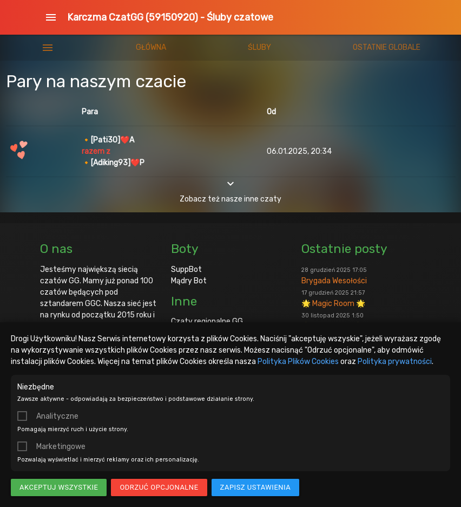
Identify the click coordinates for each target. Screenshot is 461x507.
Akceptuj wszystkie (58, 487)
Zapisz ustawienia (255, 487)
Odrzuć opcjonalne (159, 487)
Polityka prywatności (395, 361)
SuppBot (186, 269)
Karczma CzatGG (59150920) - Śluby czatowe (170, 17)
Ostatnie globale (386, 47)
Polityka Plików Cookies (298, 361)
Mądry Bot (189, 280)
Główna (151, 47)
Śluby (259, 47)
